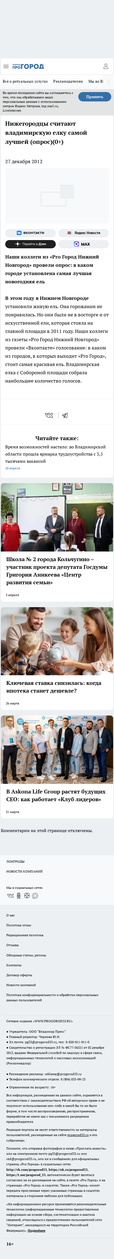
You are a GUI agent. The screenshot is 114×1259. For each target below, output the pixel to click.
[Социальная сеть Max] (84, 244)
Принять (94, 96)
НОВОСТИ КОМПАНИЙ (24, 871)
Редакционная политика (24, 935)
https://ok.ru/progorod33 (68, 1169)
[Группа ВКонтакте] (30, 233)
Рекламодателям (68, 81)
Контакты (13, 965)
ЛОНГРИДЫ (15, 861)
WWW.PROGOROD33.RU (53, 1021)
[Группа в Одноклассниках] (19, 895)
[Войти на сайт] (105, 66)
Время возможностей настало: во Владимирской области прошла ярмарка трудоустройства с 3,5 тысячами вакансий (57, 458)
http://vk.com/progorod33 (26, 1169)
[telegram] (66, 415)
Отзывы (12, 945)
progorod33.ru (78, 1135)
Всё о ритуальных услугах (25, 81)
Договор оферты (19, 975)
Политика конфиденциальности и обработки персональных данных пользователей (52, 997)
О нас (10, 915)
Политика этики (18, 925)
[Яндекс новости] (84, 233)
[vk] (49, 415)
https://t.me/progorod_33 (26, 1175)
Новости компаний (21, 985)
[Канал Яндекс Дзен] (30, 244)
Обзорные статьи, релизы (26, 955)
